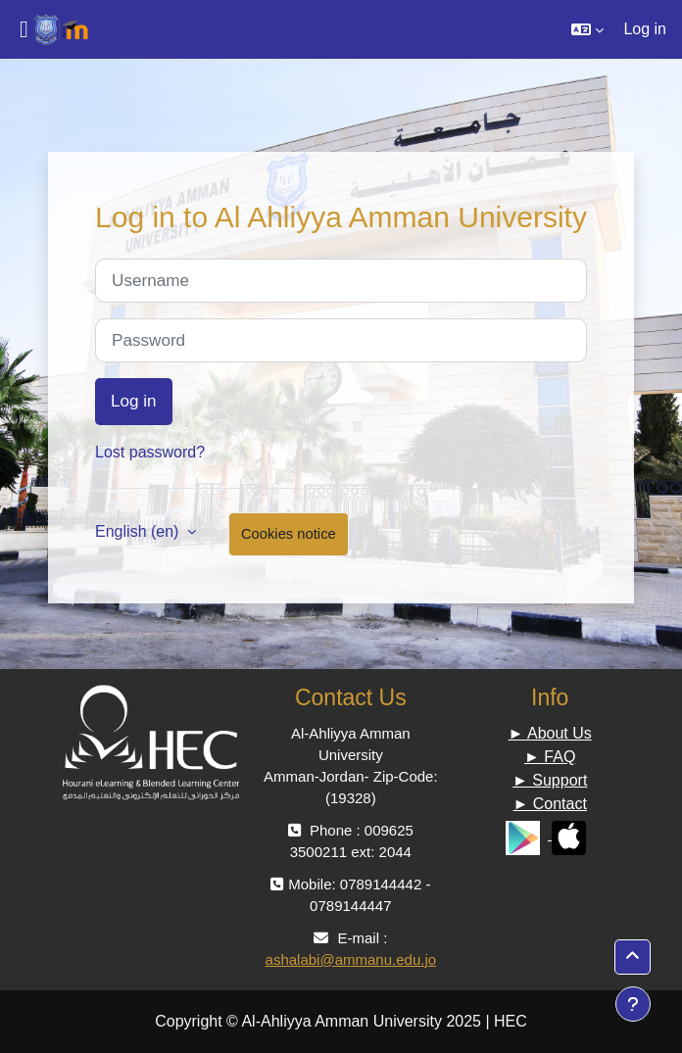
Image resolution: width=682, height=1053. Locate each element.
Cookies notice (288, 534)
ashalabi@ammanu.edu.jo (351, 959)
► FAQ (549, 756)
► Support (549, 780)
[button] (587, 29)
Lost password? (150, 452)
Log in (644, 29)
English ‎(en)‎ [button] (139, 531)
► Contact (549, 803)
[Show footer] (633, 1004)
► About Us (550, 733)
